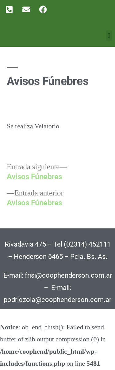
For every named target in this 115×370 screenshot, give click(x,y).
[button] (109, 35)
